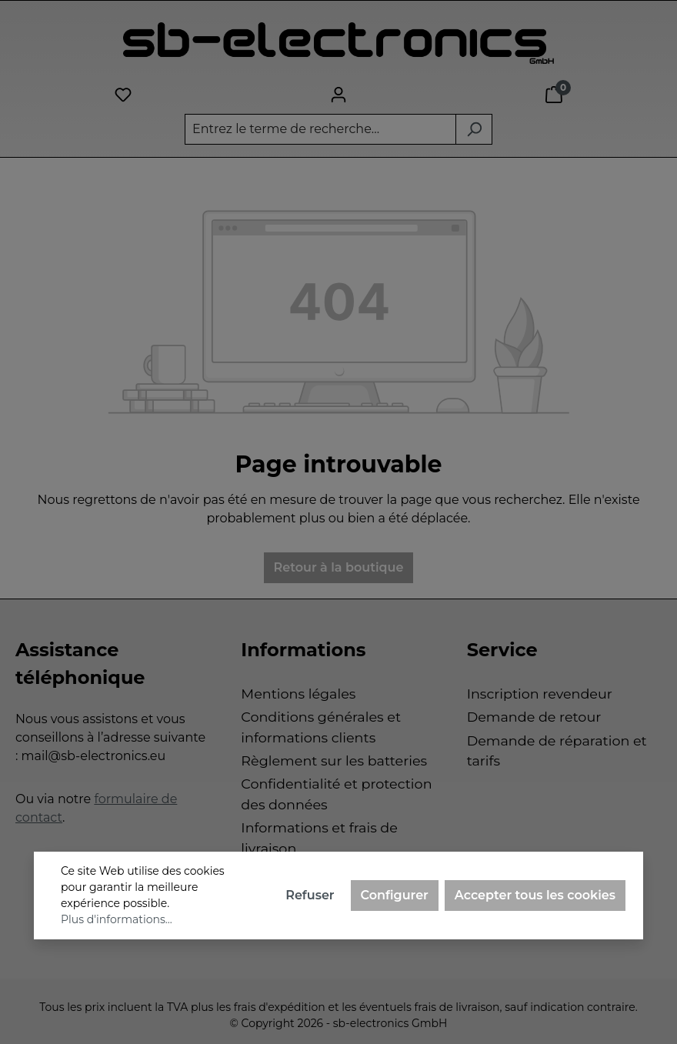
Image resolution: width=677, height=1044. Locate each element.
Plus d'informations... (116, 919)
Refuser (309, 895)
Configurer (395, 895)
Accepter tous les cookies (535, 895)
